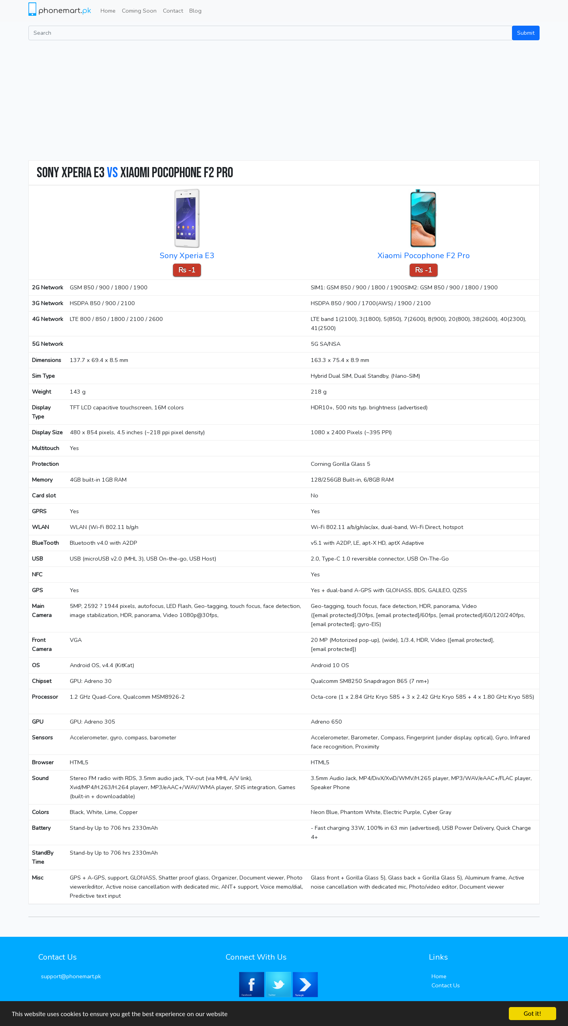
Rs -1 (187, 270)
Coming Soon (139, 11)
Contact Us (446, 985)
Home (108, 11)
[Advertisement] (284, 99)
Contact (173, 11)
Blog (195, 11)
